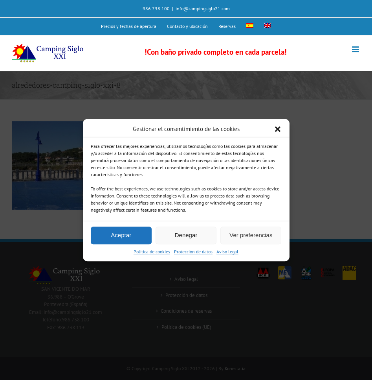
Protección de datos (193, 252)
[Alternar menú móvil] (356, 49)
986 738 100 (156, 8)
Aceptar (121, 235)
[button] (278, 129)
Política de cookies (152, 252)
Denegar (186, 235)
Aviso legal (227, 252)
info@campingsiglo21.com (203, 8)
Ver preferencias (250, 235)
